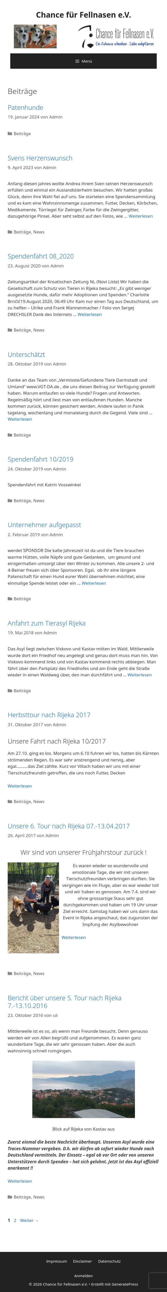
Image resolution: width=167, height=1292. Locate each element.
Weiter (29, 1220)
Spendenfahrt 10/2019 (40, 459)
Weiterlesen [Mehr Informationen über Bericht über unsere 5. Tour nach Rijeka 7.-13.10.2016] (20, 1181)
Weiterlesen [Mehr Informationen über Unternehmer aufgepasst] (94, 583)
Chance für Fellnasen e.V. (83, 14)
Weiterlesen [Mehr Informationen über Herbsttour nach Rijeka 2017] (20, 786)
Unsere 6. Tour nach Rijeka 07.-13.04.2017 (69, 825)
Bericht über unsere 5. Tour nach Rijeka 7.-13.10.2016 (65, 1001)
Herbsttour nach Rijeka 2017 (49, 714)
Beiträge (22, 133)
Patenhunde (25, 107)
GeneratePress (125, 1284)
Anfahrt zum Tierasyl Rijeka (47, 623)
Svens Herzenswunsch (40, 158)
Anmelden (83, 1275)
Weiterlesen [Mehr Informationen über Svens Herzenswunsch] (141, 216)
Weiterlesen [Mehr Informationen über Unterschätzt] (20, 419)
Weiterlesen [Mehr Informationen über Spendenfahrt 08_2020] (90, 314)
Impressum (56, 1261)
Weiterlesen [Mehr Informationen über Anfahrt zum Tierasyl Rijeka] (139, 675)
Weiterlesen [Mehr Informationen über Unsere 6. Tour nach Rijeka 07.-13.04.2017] (74, 937)
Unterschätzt (26, 354)
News (39, 232)
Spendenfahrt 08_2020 (41, 256)
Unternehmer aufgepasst (44, 524)
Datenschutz (109, 1261)
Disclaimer (82, 1261)
